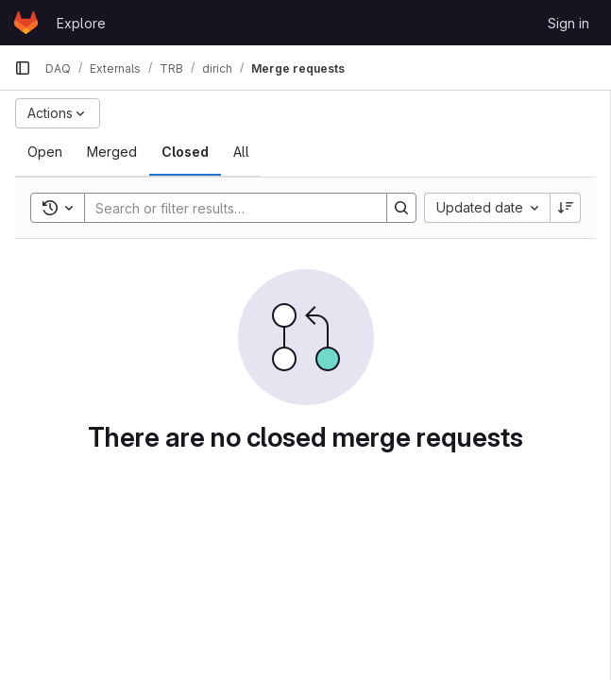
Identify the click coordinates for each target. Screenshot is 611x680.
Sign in (568, 23)
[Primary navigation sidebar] (23, 68)
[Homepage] (26, 23)
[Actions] (57, 113)
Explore (81, 23)
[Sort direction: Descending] (566, 208)
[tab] (45, 152)
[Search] (226, 207)
